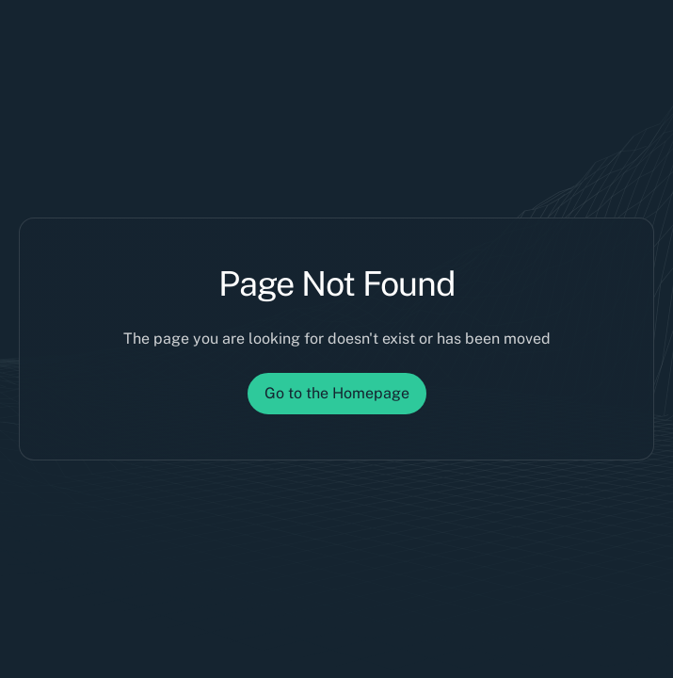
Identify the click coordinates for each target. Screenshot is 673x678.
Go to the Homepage (336, 393)
